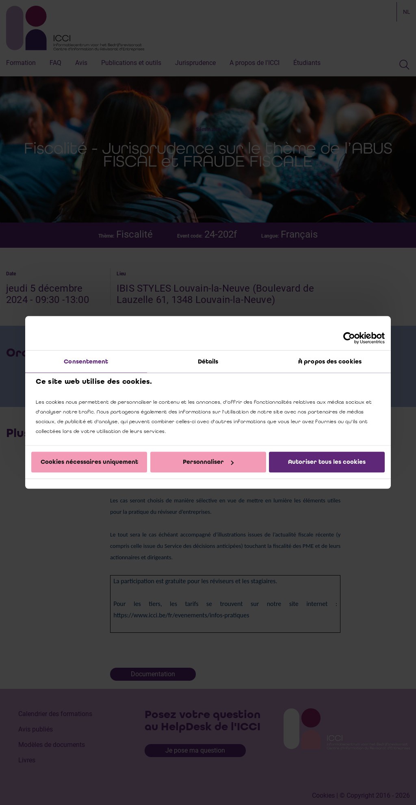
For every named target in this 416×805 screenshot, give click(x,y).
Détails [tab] (208, 361)
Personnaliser (208, 461)
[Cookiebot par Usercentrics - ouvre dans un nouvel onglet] (349, 338)
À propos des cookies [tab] (330, 361)
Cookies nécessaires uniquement (89, 461)
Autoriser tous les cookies (327, 461)
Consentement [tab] (86, 361)
